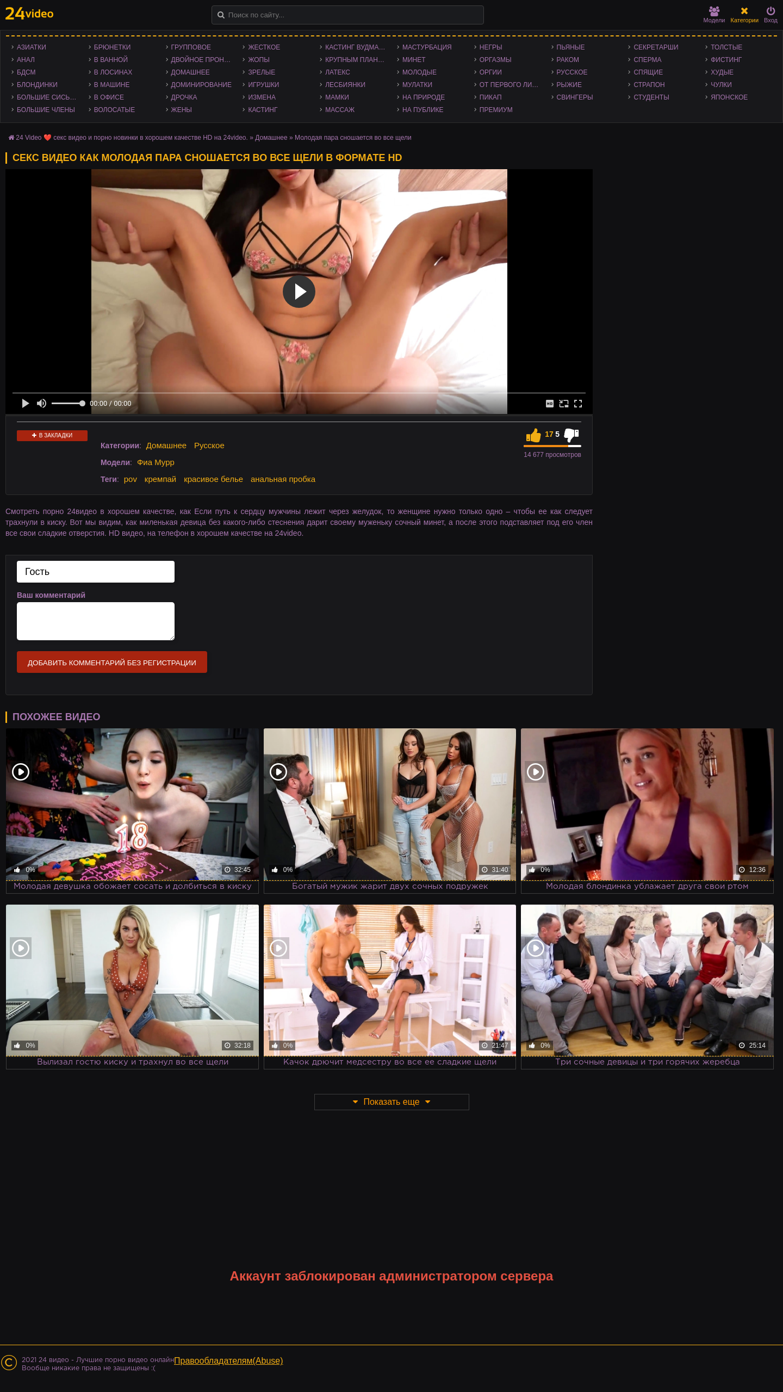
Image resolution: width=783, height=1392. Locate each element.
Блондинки (37, 85)
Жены (181, 110)
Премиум (496, 110)
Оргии (491, 72)
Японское (729, 97)
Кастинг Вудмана (356, 47)
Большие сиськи (47, 97)
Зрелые (261, 72)
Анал (26, 60)
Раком (568, 60)
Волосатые (114, 110)
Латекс (337, 72)
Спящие (648, 72)
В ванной (111, 60)
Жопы (258, 60)
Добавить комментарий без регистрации (112, 663)
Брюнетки (112, 47)
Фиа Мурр (156, 462)
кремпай (160, 479)
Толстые (726, 47)
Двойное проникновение (204, 60)
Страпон (648, 85)
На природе (423, 97)
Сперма (647, 60)
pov (130, 479)
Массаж (340, 110)
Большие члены (46, 110)
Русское (572, 72)
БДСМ (26, 72)
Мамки (337, 97)
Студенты (651, 97)
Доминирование (201, 85)
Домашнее (190, 72)
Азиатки (31, 47)
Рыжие (569, 85)
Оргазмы (496, 60)
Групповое (191, 47)
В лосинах (113, 72)
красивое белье (213, 479)
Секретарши (655, 47)
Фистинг (726, 60)
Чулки (721, 85)
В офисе (109, 97)
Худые (722, 72)
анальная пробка (283, 479)
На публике (423, 110)
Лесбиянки (345, 85)
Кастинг (262, 110)
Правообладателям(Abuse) (228, 1360)
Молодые (419, 72)
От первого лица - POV (513, 85)
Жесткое (264, 47)
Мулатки (417, 85)
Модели (714, 15)
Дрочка (184, 97)
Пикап (491, 97)
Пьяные (571, 47)
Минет (414, 60)
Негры (491, 47)
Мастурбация (427, 47)
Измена (262, 97)
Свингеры (575, 97)
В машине (112, 85)
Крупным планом (356, 60)
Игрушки (263, 85)
